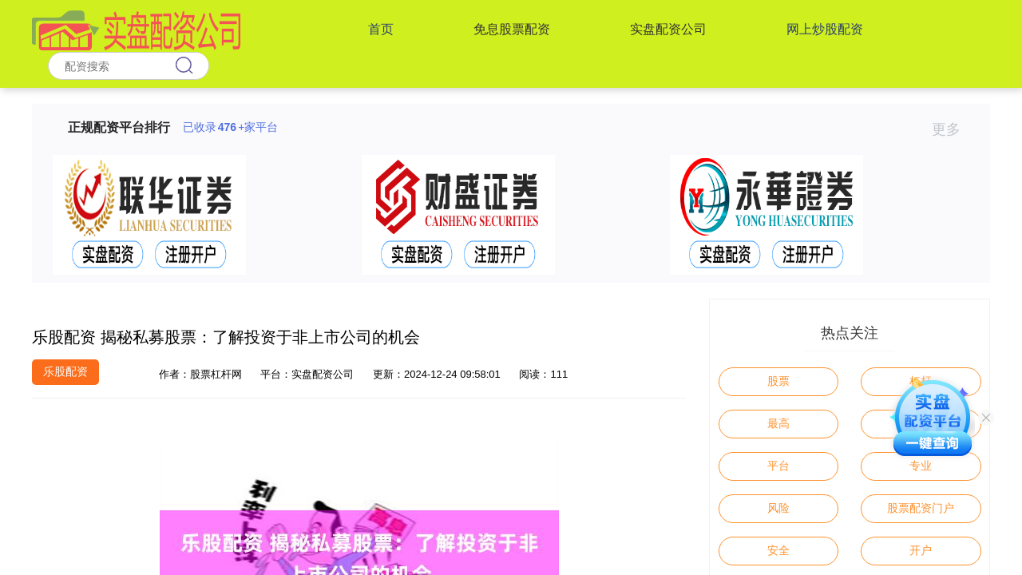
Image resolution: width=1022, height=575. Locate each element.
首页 (381, 29)
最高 (778, 423)
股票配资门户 (920, 508)
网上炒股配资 (824, 29)
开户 (920, 550)
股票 (778, 381)
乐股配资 (65, 371)
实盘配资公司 (668, 29)
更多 (953, 129)
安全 (778, 550)
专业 (920, 465)
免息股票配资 (511, 29)
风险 (778, 508)
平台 (778, 465)
